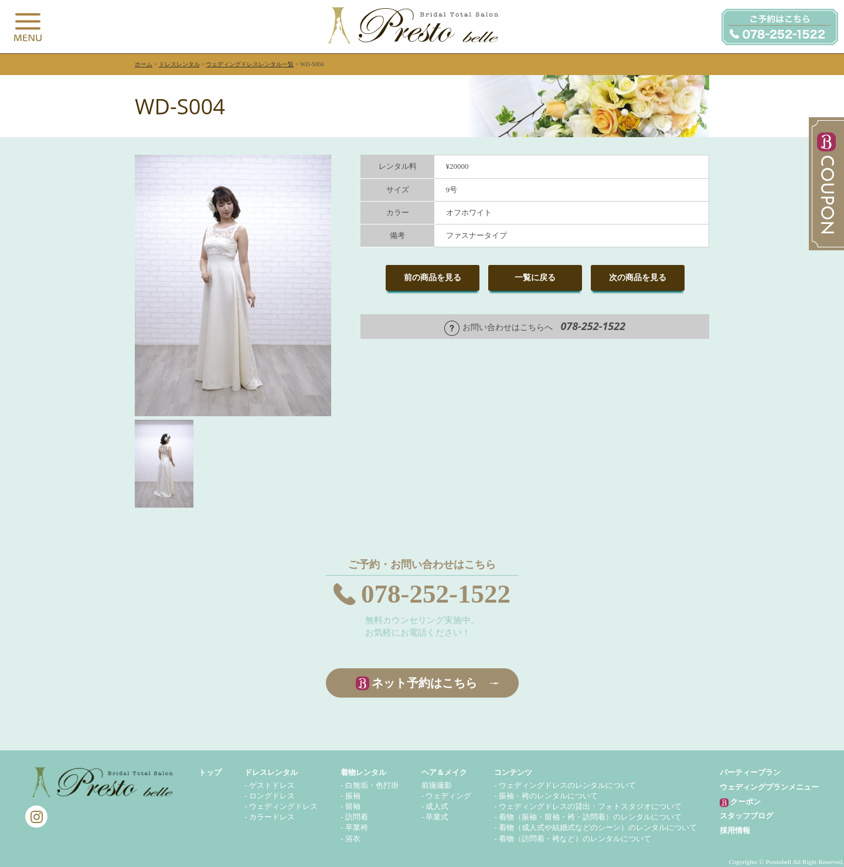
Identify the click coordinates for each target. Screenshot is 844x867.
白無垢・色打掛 (372, 785)
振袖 (352, 795)
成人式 (437, 806)
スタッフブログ (746, 815)
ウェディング (448, 795)
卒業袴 (356, 827)
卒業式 (437, 816)
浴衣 (352, 838)
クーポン (740, 802)
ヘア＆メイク (444, 772)
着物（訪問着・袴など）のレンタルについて (575, 838)
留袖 (352, 806)
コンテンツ (513, 772)
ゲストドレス (272, 785)
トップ (210, 772)
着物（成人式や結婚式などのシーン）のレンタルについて (598, 827)
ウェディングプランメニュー (769, 787)
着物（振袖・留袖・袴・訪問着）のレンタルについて (590, 816)
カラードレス (272, 816)
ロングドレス (272, 795)
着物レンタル (363, 772)
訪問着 (356, 816)
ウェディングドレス (283, 806)
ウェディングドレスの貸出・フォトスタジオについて (590, 806)
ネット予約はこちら (424, 682)
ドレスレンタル (179, 64)
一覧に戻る (535, 277)
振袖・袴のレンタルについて (548, 795)
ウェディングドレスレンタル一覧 (250, 64)
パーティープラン (750, 772)
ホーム (143, 64)
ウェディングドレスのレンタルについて (567, 785)
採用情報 (735, 830)
